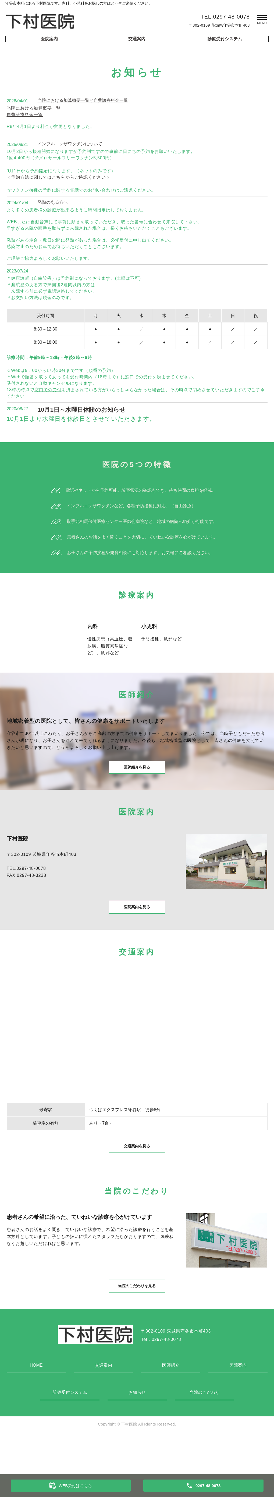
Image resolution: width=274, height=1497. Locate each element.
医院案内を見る (137, 924)
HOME (36, 1403)
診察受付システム (225, 39)
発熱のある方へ (53, 202)
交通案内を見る (137, 1173)
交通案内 (136, 39)
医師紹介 (170, 1403)
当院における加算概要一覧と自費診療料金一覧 (83, 100)
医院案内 (49, 39)
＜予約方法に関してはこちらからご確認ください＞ (59, 177)
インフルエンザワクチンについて (70, 144)
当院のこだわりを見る (137, 1322)
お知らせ (137, 1430)
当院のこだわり (204, 1430)
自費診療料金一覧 (25, 114)
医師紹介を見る (137, 775)
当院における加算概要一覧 (34, 108)
